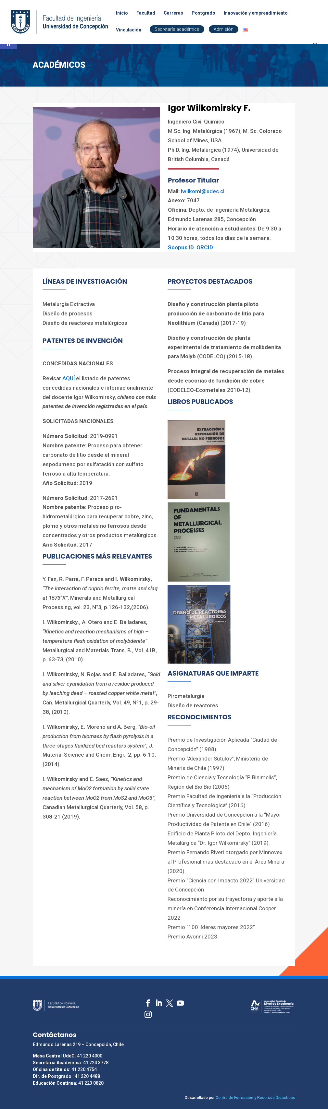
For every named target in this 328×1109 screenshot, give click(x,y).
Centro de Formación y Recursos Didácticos (255, 1097)
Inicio (122, 13)
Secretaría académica (177, 29)
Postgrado (203, 13)
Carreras (173, 13)
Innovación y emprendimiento (256, 13)
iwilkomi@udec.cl (202, 191)
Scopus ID (181, 247)
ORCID (204, 247)
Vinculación (128, 30)
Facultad (145, 13)
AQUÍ (69, 378)
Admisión (223, 29)
